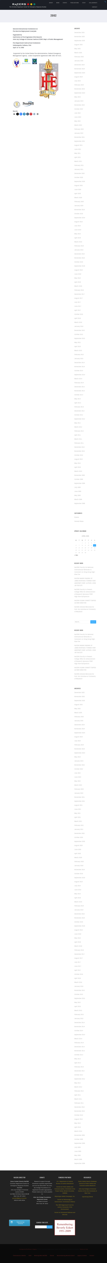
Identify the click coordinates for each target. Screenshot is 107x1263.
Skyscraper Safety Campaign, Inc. (65, 1196)
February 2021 (79, 165)
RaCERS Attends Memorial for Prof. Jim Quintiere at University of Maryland (85, 609)
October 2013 (78, 395)
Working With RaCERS (40, 1255)
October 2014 (78, 370)
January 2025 (78, 61)
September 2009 (79, 483)
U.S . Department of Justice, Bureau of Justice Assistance (65, 1182)
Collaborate (93, 3)
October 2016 (78, 314)
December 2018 (79, 254)
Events (65, 3)
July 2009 (77, 487)
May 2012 (77, 423)
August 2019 (78, 222)
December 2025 (79, 32)
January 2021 (78, 169)
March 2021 (78, 161)
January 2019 (78, 250)
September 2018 (79, 266)
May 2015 (77, 342)
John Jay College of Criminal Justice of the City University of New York (87, 1191)
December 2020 (79, 173)
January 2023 (78, 101)
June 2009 (77, 491)
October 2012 (78, 415)
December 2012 (79, 411)
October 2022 (78, 109)
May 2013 (77, 399)
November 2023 (79, 89)
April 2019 (77, 238)
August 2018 (78, 270)
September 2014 (79, 374)
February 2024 (79, 85)
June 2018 (77, 274)
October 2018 (78, 262)
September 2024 (79, 73)
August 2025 (78, 44)
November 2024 (79, 69)
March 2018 (78, 286)
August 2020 (78, 185)
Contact (94, 7)
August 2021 (78, 145)
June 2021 (77, 149)
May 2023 (77, 97)
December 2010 (79, 447)
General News (79, 521)
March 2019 (78, 242)
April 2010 (77, 467)
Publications (74, 3)
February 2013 (79, 407)
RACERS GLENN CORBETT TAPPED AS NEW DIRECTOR (85, 601)
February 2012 (79, 431)
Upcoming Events (87, 1197)
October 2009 (78, 479)
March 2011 (78, 439)
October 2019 (78, 213)
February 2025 (79, 57)
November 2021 (79, 137)
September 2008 (79, 503)
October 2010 (78, 455)
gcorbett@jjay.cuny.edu (19, 1198)
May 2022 (77, 121)
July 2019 (77, 226)
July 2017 (77, 302)
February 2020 (79, 201)
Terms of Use (84, 1249)
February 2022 (79, 129)
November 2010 (79, 451)
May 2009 (77, 495)
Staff (84, 3)
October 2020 (78, 177)
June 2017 (77, 306)
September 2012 (79, 419)
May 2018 (77, 278)
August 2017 (78, 298)
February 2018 (79, 290)
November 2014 (79, 366)
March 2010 (78, 471)
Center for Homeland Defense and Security (64, 1213)
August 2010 (78, 459)
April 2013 (77, 403)
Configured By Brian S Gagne (28, 1249)
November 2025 (79, 36)
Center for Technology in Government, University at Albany (65, 1201)
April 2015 (77, 346)
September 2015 (79, 338)
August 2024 (78, 77)
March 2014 (78, 378)
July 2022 (77, 113)
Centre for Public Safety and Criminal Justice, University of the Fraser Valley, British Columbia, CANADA (65, 1190)
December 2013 (79, 387)
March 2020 (78, 197)
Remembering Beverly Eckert (66, 1255)
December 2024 (79, 65)
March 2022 (78, 125)
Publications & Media (19, 1255)
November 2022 (79, 105)
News (57, 3)
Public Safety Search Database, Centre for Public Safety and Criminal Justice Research (87, 1183)
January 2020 (78, 205)
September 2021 (79, 141)
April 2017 (77, 310)
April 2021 (77, 157)
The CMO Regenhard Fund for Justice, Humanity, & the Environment (65, 1207)
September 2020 (79, 181)
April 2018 (77, 282)
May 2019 (77, 234)
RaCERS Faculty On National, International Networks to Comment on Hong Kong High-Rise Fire (84, 571)
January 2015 (78, 358)
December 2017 (79, 294)
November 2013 (79, 391)
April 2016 (77, 318)
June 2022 (77, 117)
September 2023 (79, 93)
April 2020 (77, 193)
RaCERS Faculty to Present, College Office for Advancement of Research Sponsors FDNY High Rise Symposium (84, 593)
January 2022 (78, 133)
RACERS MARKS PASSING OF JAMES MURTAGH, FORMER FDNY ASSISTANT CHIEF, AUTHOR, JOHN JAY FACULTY (85, 582)
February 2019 (79, 246)
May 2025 (77, 48)
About (51, 3)
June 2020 (77, 189)
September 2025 (79, 40)
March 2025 (78, 52)
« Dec (76, 555)
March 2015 (78, 350)
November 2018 (79, 258)
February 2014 (79, 383)
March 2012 (78, 427)
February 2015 (79, 354)
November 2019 (79, 209)
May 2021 (77, 153)
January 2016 (78, 326)
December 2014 (79, 362)
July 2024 (77, 81)
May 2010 (77, 463)
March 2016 (78, 322)
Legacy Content (82, 1255)
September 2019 (79, 217)
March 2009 (78, 499)
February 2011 (79, 443)
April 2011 (77, 435)
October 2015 (78, 334)
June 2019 (77, 230)
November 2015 (79, 330)
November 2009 (79, 475)
